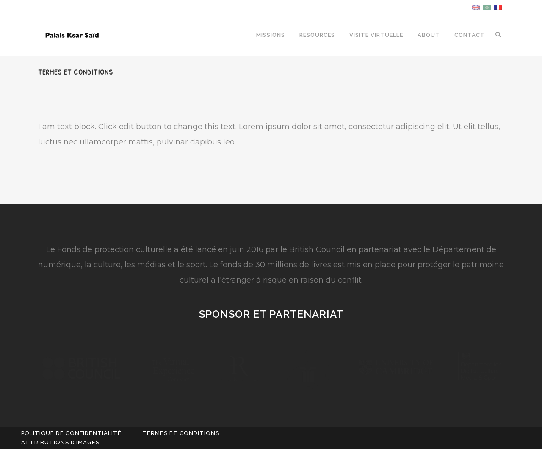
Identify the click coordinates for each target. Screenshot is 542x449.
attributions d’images (60, 442)
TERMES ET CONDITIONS (180, 433)
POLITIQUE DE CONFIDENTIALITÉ (71, 433)
